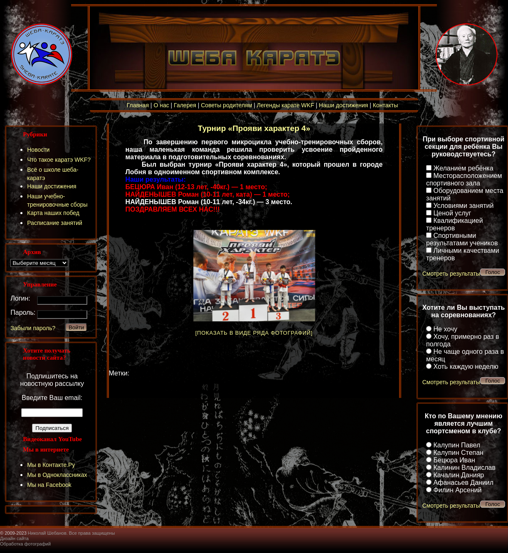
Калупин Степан (458, 452)
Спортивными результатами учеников (462, 239)
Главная (138, 105)
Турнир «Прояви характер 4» (254, 128)
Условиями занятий (464, 205)
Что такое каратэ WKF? (59, 159)
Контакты (385, 105)
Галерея (185, 105)
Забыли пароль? (32, 328)
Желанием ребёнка (463, 168)
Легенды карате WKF (285, 105)
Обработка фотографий (25, 543)
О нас (161, 105)
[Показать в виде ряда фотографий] (254, 333)
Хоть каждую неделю (466, 366)
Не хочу (446, 329)
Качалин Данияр (459, 475)
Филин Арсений (458, 490)
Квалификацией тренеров (454, 224)
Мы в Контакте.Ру (51, 465)
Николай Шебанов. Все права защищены (71, 533)
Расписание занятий (54, 223)
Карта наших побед (53, 213)
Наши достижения (343, 105)
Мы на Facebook (49, 484)
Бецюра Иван (454, 460)
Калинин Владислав (465, 467)
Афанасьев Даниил (464, 482)
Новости (38, 149)
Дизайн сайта (14, 538)
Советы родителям (226, 105)
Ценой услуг (452, 213)
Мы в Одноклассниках (57, 475)
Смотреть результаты (451, 273)
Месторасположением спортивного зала (464, 179)
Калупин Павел (457, 445)
